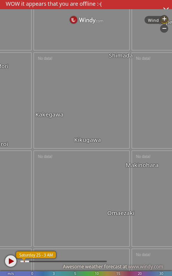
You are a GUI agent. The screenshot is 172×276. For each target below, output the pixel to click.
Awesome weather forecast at (113, 266)
